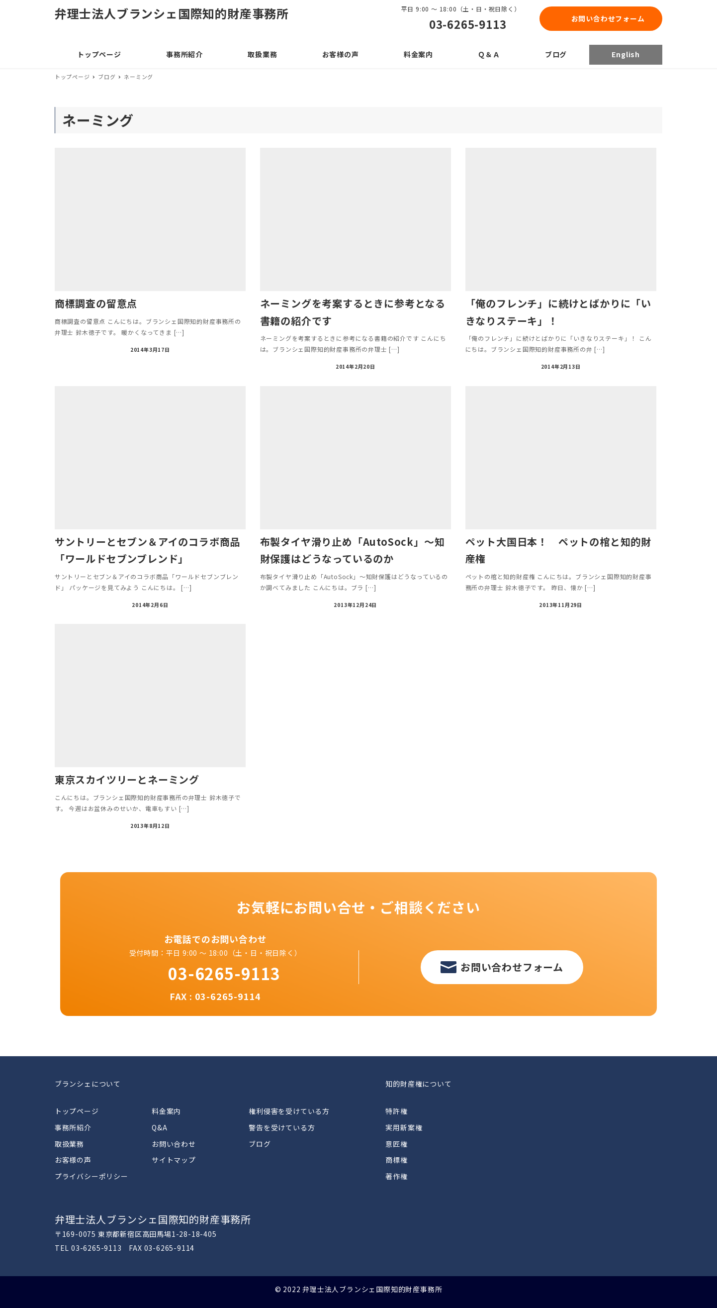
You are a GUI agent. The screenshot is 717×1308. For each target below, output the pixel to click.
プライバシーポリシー (91, 1176)
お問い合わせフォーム (608, 18)
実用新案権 (403, 1127)
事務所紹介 (73, 1127)
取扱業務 (69, 1144)
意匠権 (396, 1144)
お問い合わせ (174, 1144)
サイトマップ (174, 1160)
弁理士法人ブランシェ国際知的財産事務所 (172, 13)
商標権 (396, 1160)
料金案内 (166, 1111)
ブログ (259, 1144)
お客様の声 (73, 1160)
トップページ (77, 1111)
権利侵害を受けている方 (289, 1111)
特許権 (396, 1111)
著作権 (396, 1176)
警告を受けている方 (282, 1127)
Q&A (159, 1127)
